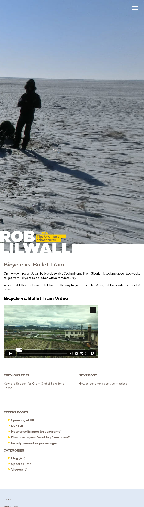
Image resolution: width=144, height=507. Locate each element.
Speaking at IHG (23, 420)
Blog (14, 458)
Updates (17, 464)
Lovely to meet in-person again (35, 443)
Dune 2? (17, 426)
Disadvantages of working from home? (40, 437)
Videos (16, 469)
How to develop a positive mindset (103, 384)
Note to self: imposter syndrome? (36, 432)
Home (7, 499)
